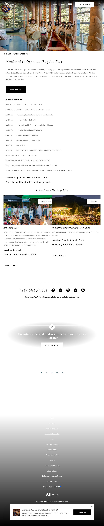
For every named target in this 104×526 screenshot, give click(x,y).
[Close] (91, 506)
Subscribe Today (52, 345)
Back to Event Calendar (16, 54)
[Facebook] (53, 290)
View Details (11, 265)
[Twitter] (60, 290)
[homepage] (12, 4)
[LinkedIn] (83, 290)
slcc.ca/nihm (67, 170)
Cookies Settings (52, 487)
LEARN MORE (15, 89)
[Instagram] (68, 290)
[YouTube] (75, 290)
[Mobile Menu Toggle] (70, 4)
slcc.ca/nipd (45, 165)
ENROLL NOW (82, 512)
